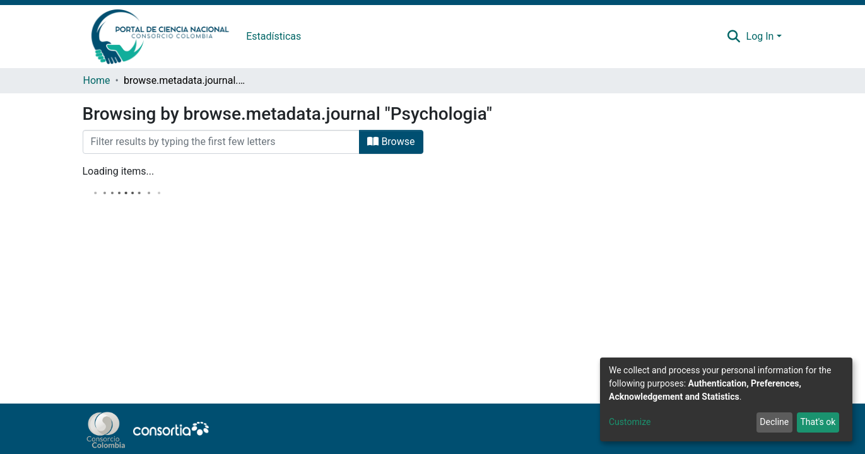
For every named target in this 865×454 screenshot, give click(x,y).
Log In (760, 36)
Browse (391, 142)
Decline (774, 422)
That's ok (817, 422)
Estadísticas (273, 36)
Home (96, 80)
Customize (629, 422)
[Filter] (221, 142)
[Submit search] (733, 36)
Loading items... (119, 171)
